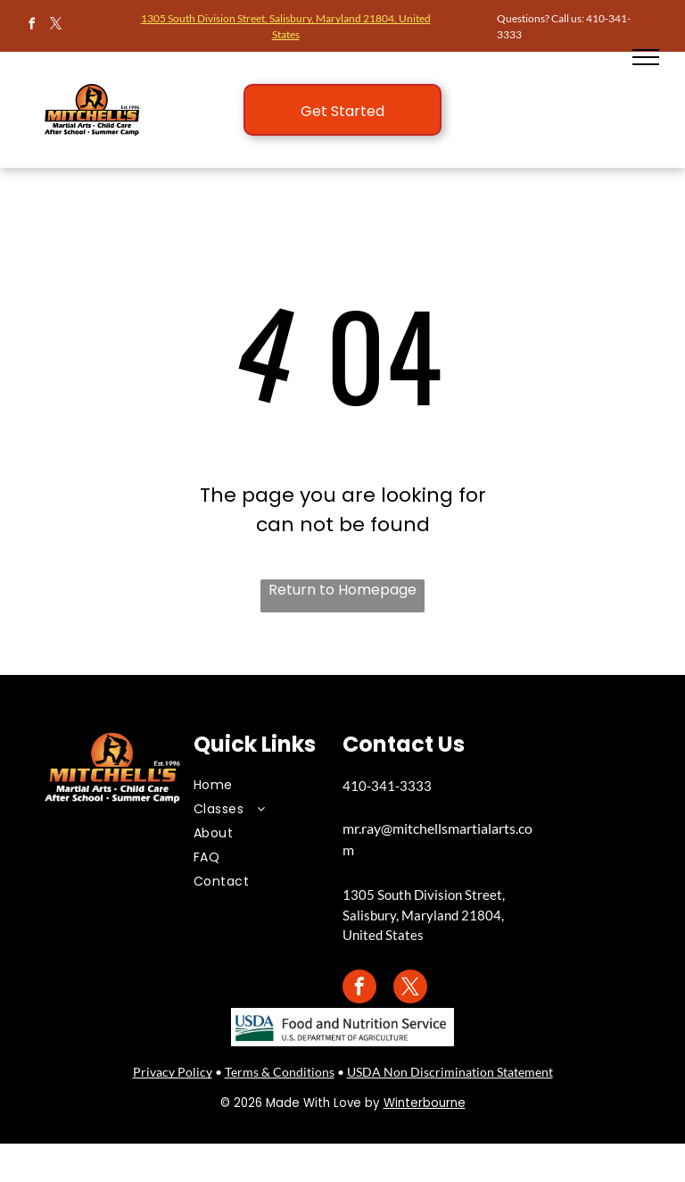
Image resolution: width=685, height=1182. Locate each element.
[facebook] (31, 26)
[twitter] (55, 26)
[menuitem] (255, 785)
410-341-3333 (387, 786)
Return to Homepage (342, 589)
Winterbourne (425, 1103)
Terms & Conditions (279, 1071)
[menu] (646, 57)
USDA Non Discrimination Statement (450, 1071)
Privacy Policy (172, 1071)
